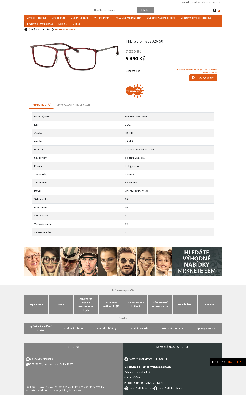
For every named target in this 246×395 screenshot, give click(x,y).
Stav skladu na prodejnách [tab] (73, 104)
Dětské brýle (58, 17)
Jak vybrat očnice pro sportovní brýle (85, 304)
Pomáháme (184, 304)
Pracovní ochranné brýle (40, 23)
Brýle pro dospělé (36, 17)
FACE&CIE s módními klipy (128, 17)
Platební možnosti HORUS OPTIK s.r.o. (144, 382)
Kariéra (209, 304)
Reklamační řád (132, 377)
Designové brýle (79, 17)
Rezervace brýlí (203, 77)
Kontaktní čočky (106, 328)
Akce (61, 304)
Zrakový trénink (73, 328)
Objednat (228, 362)
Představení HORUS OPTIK (160, 304)
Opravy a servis (205, 328)
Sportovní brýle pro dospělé (196, 17)
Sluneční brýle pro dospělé (161, 17)
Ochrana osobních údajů (137, 372)
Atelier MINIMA (101, 17)
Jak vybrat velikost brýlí (111, 304)
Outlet (76, 23)
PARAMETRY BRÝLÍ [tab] (41, 104)
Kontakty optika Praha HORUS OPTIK (201, 2)
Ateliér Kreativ (139, 328)
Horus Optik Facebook (167, 388)
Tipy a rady (36, 304)
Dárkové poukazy (172, 328)
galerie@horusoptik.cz (42, 358)
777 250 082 (34, 364)
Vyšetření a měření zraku (40, 328)
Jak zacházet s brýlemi (135, 304)
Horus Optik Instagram (138, 388)
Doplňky (62, 23)
